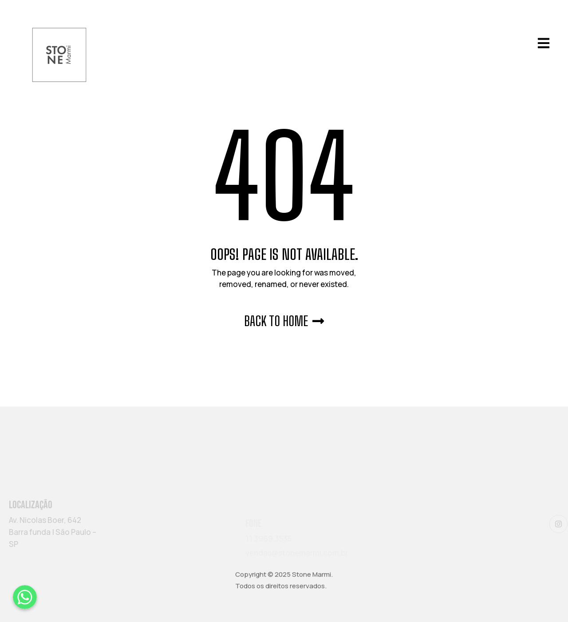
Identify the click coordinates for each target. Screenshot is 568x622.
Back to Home (284, 321)
